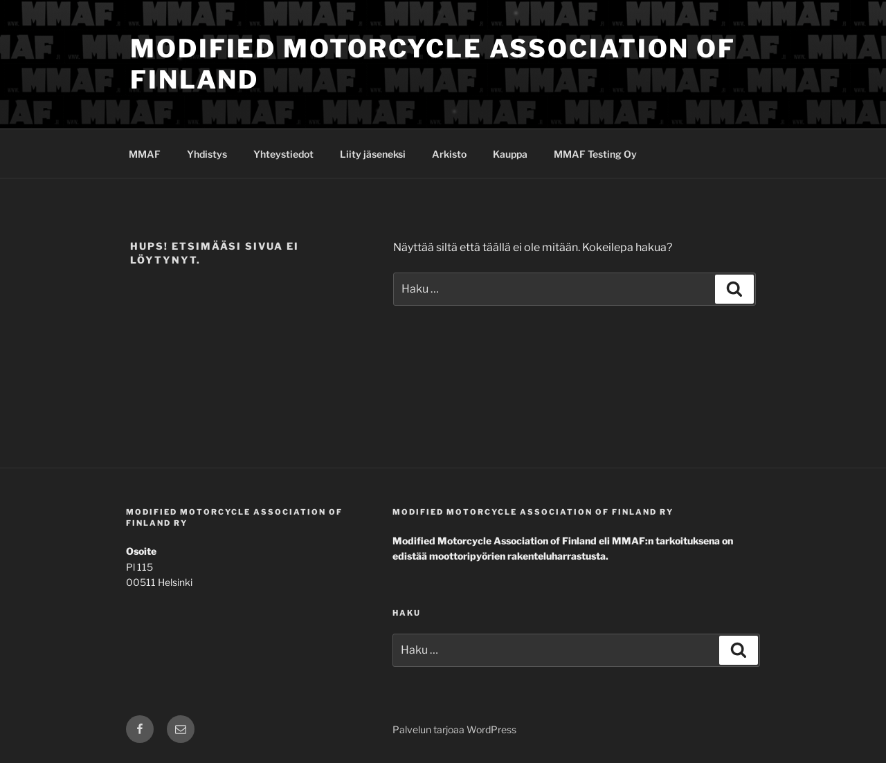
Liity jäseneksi (373, 154)
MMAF (145, 154)
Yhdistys (207, 154)
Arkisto (449, 154)
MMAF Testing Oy (595, 154)
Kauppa (510, 154)
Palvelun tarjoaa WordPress (454, 729)
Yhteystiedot (283, 154)
